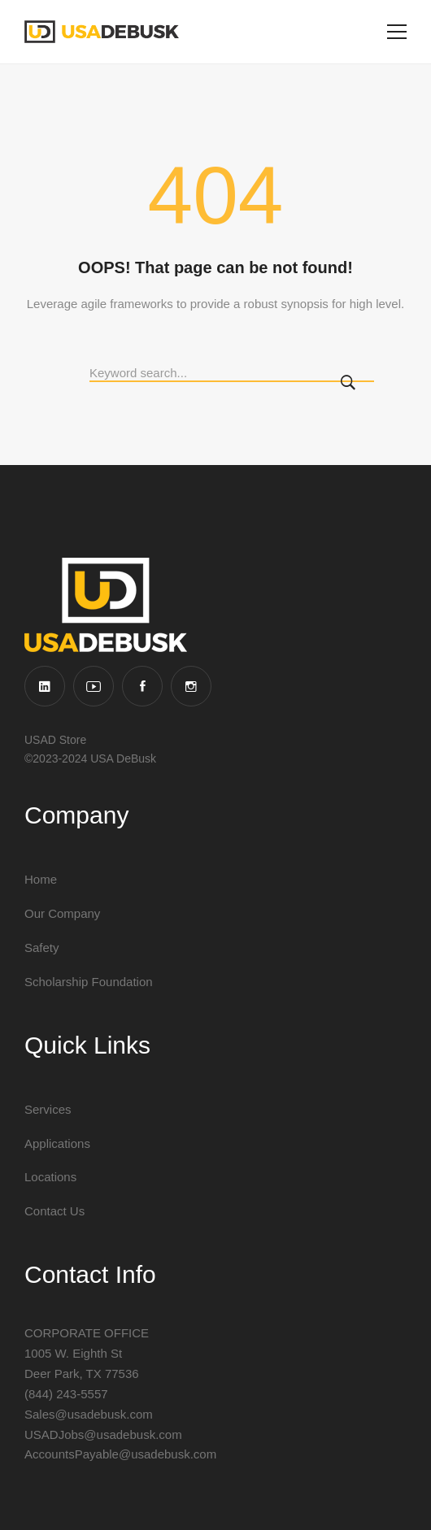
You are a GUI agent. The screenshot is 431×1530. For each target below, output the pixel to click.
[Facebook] (142, 686)
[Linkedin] (44, 686)
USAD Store (55, 739)
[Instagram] (191, 686)
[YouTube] (93, 686)
